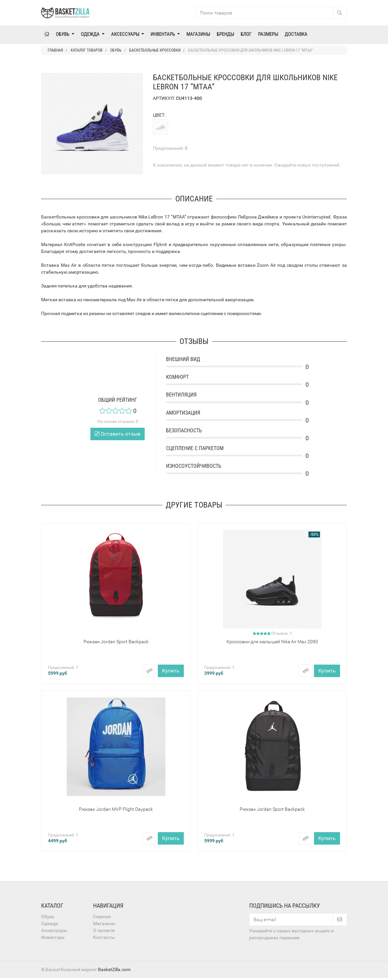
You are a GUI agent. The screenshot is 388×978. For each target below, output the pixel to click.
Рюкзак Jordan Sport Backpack (116, 641)
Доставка (296, 34)
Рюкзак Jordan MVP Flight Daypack (116, 809)
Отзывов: (281, 633)
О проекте (103, 930)
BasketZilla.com (114, 969)
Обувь (63, 34)
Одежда (91, 34)
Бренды (225, 34)
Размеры (268, 34)
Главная (102, 916)
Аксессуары (125, 34)
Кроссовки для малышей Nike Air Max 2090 (272, 641)
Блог (246, 34)
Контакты (104, 937)
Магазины (198, 34)
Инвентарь (163, 34)
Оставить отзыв (117, 434)
